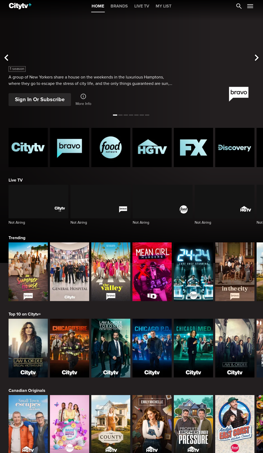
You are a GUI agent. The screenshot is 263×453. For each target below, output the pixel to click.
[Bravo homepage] (69, 147)
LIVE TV (141, 6)
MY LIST (163, 6)
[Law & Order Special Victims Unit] (28, 348)
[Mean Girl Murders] (152, 271)
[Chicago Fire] (69, 348)
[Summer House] (28, 271)
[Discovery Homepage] (234, 147)
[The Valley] (111, 271)
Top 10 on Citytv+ (25, 314)
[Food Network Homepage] (111, 147)
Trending (17, 238)
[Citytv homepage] (28, 147)
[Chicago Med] (193, 348)
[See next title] (257, 58)
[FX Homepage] (193, 147)
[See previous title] (6, 58)
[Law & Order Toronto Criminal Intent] (111, 348)
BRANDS (119, 6)
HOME (98, 6)
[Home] (20, 6)
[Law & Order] (234, 348)
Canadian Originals (27, 390)
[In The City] (234, 271)
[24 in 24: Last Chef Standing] (193, 271)
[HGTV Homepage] (152, 147)
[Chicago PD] (152, 348)
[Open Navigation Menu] (250, 6)
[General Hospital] (69, 271)
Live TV (16, 180)
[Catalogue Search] (239, 6)
